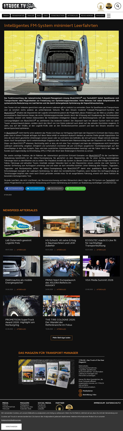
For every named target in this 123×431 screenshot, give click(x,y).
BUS (39, 16)
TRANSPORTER (18, 16)
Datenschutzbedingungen (11, 420)
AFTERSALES (72, 16)
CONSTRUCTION (57, 16)
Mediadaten (88, 391)
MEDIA (5, 403)
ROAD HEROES (87, 16)
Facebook (42, 405)
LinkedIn (41, 409)
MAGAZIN (100, 16)
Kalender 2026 (25, 409)
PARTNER (60, 403)
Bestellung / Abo (89, 395)
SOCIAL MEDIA (44, 403)
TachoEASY (110, 180)
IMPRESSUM (99, 403)
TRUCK (6, 16)
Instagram (42, 407)
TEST (46, 16)
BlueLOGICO (9, 113)
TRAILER (30, 16)
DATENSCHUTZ (113, 403)
